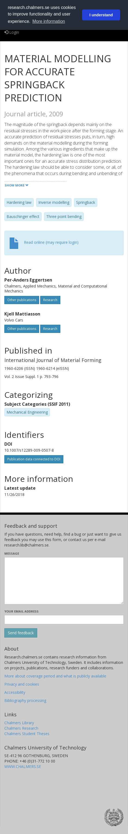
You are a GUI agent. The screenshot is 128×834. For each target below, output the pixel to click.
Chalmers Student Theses (26, 733)
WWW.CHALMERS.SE (22, 766)
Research (50, 300)
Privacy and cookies (21, 684)
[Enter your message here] (64, 580)
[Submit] (20, 633)
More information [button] (48, 21)
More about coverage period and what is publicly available (55, 676)
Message (11, 553)
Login (11, 32)
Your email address (21, 611)
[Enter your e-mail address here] (64, 619)
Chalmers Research (21, 728)
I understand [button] (101, 15)
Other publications (21, 300)
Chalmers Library (19, 722)
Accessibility (14, 692)
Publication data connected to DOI (33, 459)
